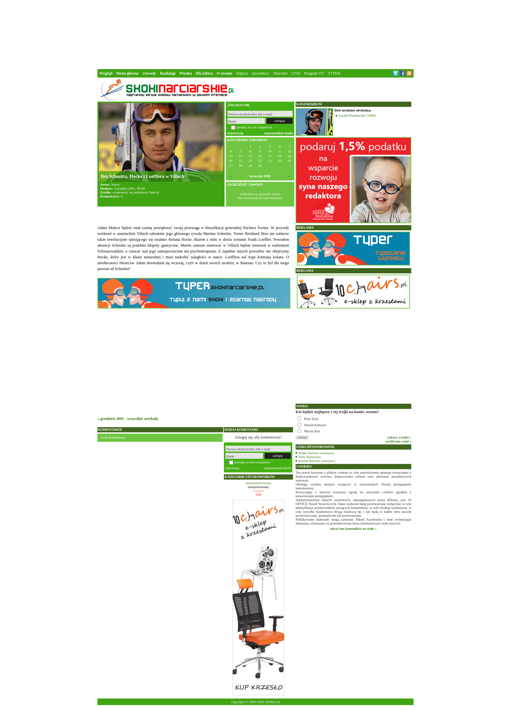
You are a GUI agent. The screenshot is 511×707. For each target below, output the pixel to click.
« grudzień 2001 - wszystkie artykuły (127, 418)
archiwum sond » (398, 441)
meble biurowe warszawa (316, 453)
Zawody (149, 73)
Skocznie (280, 73)
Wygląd (105, 73)
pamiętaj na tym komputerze (254, 127)
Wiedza (185, 73)
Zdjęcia (242, 73)
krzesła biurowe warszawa (316, 461)
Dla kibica (204, 73)
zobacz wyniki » (399, 437)
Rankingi (167, 73)
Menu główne (127, 73)
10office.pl (272, 702)
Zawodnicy (261, 73)
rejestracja (235, 133)
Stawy (115, 184)
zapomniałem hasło (278, 133)
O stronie (224, 73)
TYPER (334, 73)
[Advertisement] (255, 33)
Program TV (314, 73)
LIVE (295, 73)
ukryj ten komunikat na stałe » (353, 528)
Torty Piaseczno (309, 457)
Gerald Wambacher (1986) (357, 115)
